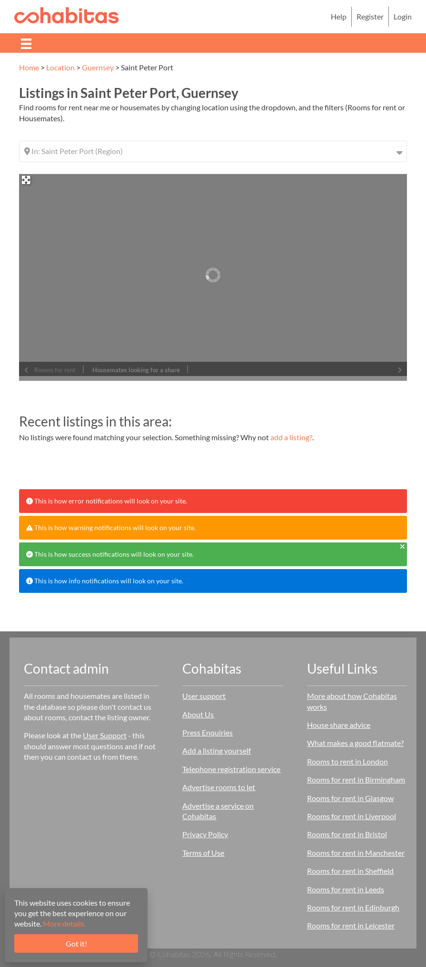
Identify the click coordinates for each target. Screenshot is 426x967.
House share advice (338, 724)
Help (339, 16)
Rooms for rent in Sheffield (350, 870)
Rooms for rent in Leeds (345, 889)
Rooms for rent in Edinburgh (353, 907)
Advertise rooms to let (218, 787)
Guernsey (98, 67)
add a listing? (291, 437)
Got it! (76, 943)
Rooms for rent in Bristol (347, 834)
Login (403, 16)
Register (370, 16)
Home (29, 67)
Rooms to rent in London (347, 761)
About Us (198, 714)
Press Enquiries (207, 732)
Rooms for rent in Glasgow (350, 798)
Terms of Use (203, 852)
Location (60, 67)
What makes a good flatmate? (355, 742)
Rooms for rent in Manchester (356, 852)
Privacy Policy (205, 834)
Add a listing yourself (216, 750)
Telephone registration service (231, 769)
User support (204, 695)
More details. (64, 923)
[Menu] (26, 43)
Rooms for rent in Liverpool (351, 816)
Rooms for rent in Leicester (351, 925)
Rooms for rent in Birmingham (356, 779)
